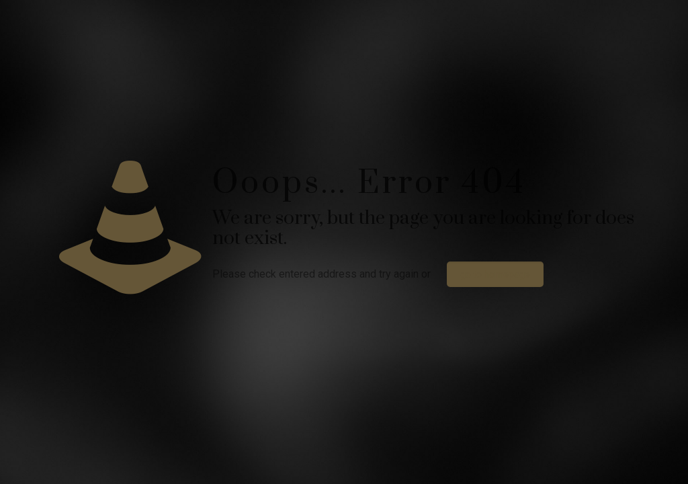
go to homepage (495, 274)
